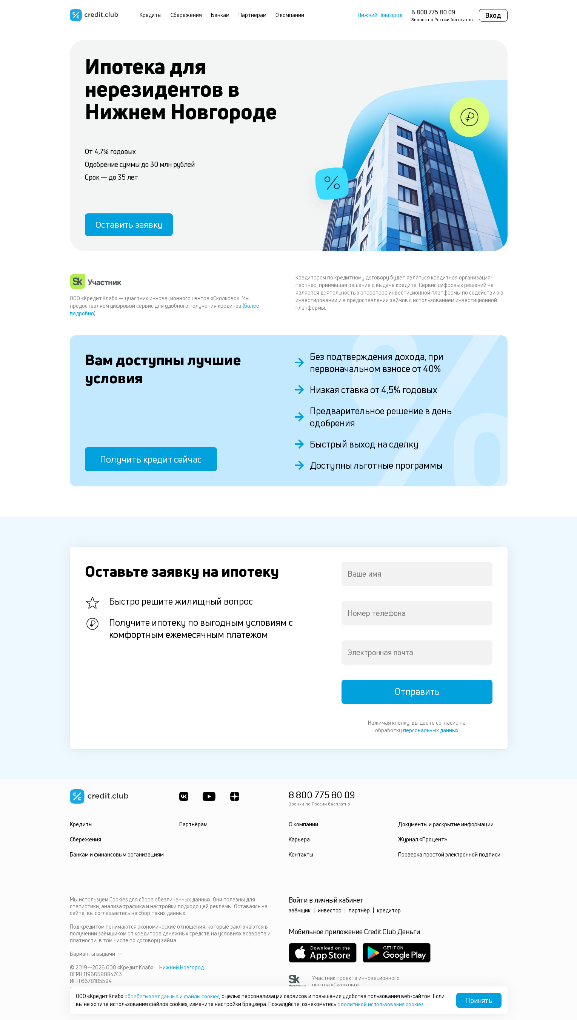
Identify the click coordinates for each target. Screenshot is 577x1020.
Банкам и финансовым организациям (116, 854)
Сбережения (186, 15)
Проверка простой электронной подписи (449, 854)
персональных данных (431, 730)
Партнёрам (252, 15)
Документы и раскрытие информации (445, 824)
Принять (478, 1000)
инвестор (330, 910)
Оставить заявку (131, 224)
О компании (289, 15)
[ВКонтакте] (183, 796)
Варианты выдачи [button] (96, 954)
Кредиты (151, 15)
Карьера (299, 839)
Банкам (220, 15)
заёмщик (300, 910)
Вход (493, 15)
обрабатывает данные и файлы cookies (174, 996)
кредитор (389, 910)
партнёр (359, 910)
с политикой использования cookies (394, 1004)
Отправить (417, 692)
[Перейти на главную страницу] (94, 15)
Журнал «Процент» (422, 839)
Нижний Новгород (380, 15)
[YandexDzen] (235, 796)
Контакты (301, 854)
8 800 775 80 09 (433, 12)
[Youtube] (209, 796)
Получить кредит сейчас (151, 459)
